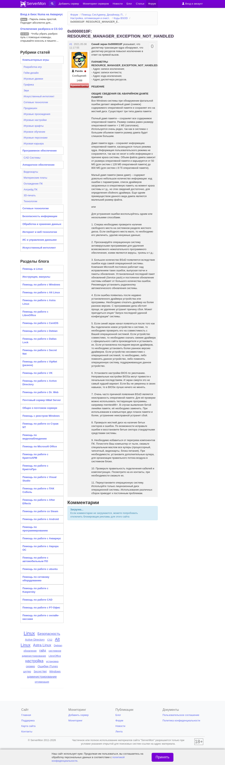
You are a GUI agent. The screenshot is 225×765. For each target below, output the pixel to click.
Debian (58, 645)
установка (52, 661)
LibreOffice (55, 655)
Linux (29, 633)
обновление (30, 650)
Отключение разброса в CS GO (41, 28)
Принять (162, 757)
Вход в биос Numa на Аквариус (41, 14)
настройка (34, 661)
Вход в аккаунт (192, 3)
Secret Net (40, 671)
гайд (42, 650)
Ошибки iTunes (48, 666)
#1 (70, 44)
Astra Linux (42, 645)
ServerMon (36, 3)
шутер (27, 671)
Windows (55, 671)
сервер (30, 666)
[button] (52, 3)
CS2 (49, 639)
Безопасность (48, 634)
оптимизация (42, 682)
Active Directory (35, 639)
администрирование (42, 676)
